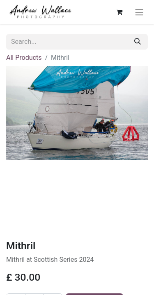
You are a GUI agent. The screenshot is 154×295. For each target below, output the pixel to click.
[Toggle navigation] (139, 12)
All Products (23, 57)
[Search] (137, 42)
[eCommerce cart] (119, 12)
